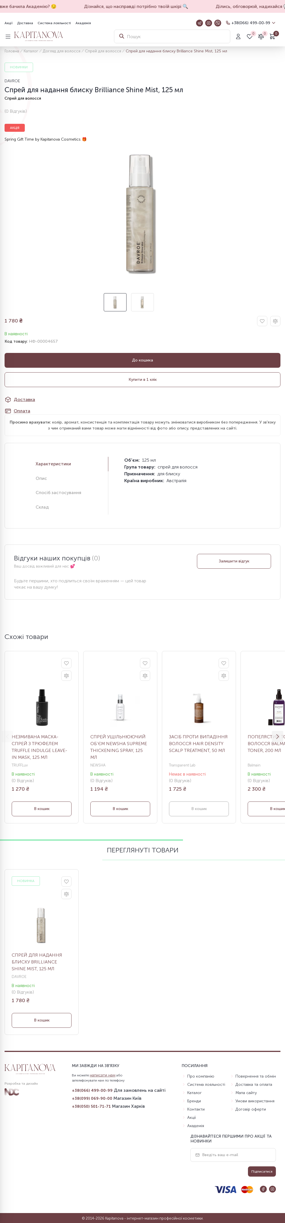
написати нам (102, 1075)
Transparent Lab (182, 765)
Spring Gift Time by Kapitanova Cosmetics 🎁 (46, 139)
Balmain (254, 765)
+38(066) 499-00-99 (250, 22)
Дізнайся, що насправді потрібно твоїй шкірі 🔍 (151, 6)
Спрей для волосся (103, 51)
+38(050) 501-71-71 (91, 1106)
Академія (83, 23)
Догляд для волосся (61, 51)
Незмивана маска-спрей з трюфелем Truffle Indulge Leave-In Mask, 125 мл (39, 747)
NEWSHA (97, 765)
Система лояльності (54, 23)
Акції (9, 23)
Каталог (31, 51)
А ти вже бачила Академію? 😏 (37, 6)
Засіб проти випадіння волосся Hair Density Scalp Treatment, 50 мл (198, 743)
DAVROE (12, 81)
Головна (12, 51)
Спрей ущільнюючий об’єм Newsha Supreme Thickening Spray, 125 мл (118, 747)
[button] (277, 736)
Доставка (25, 23)
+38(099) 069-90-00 (92, 1098)
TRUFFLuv (20, 765)
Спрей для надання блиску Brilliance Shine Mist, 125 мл (37, 961)
